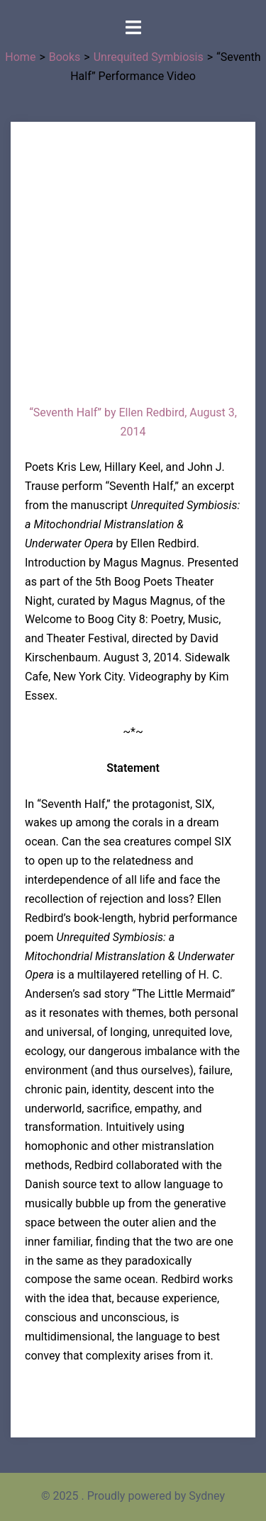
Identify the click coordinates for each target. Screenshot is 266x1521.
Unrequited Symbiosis (149, 57)
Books (65, 57)
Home (20, 57)
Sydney (207, 1496)
